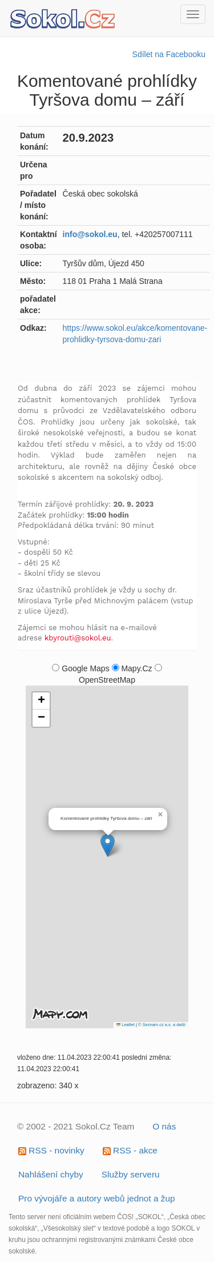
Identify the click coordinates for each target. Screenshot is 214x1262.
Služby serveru (131, 1174)
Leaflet (125, 1024)
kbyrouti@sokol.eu (78, 638)
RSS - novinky (51, 1150)
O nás (164, 1126)
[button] (107, 845)
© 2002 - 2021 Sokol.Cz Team (75, 1126)
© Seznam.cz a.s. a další (161, 1024)
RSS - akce (130, 1150)
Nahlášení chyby (50, 1174)
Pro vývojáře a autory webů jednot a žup (96, 1198)
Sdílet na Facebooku (168, 54)
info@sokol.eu (90, 234)
